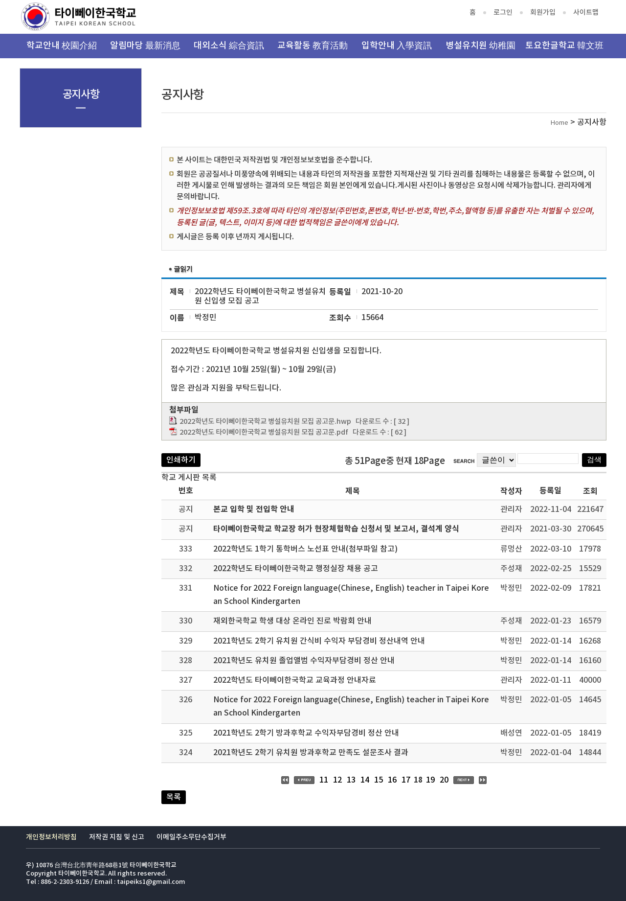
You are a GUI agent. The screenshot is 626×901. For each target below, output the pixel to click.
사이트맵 (586, 12)
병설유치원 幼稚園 (480, 46)
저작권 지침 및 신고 (116, 837)
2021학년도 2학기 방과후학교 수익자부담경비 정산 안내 (306, 733)
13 (351, 780)
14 (364, 780)
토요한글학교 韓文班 (564, 46)
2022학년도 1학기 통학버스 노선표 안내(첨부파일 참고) (305, 549)
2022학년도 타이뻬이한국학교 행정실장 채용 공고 (295, 568)
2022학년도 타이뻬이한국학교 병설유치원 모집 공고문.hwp (265, 421)
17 (406, 780)
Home (559, 123)
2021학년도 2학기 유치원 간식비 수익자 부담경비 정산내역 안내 (319, 641)
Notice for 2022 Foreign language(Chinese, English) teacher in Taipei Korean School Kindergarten (351, 595)
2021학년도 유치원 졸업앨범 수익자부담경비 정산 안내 (304, 660)
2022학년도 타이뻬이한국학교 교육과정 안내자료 (294, 680)
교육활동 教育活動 (312, 46)
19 (430, 780)
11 (323, 780)
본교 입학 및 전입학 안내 (253, 509)
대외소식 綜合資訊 (229, 46)
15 (378, 780)
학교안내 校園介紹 (61, 46)
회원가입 (543, 12)
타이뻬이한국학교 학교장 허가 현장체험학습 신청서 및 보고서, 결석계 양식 (336, 529)
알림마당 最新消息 (145, 46)
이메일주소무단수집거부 (191, 837)
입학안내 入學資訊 (396, 46)
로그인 (503, 12)
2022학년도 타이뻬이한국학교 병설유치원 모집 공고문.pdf (263, 432)
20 (444, 780)
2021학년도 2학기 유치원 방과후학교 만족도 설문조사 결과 (310, 752)
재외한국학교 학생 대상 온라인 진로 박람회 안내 (292, 621)
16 (392, 780)
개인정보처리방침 (51, 837)
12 (337, 780)
